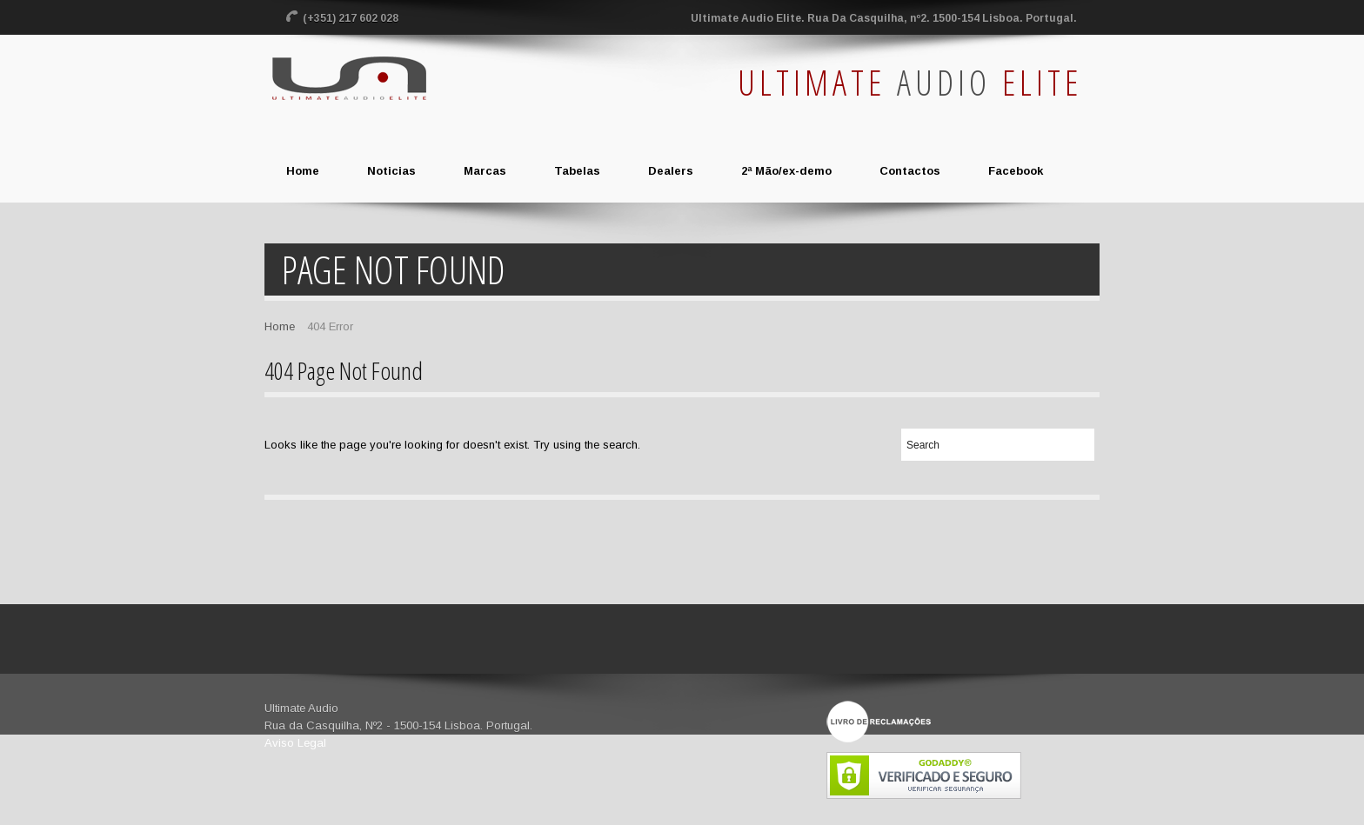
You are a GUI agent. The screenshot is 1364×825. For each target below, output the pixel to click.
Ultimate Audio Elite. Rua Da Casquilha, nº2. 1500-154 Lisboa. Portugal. (884, 18)
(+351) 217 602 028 (352, 18)
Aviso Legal (295, 742)
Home (279, 326)
